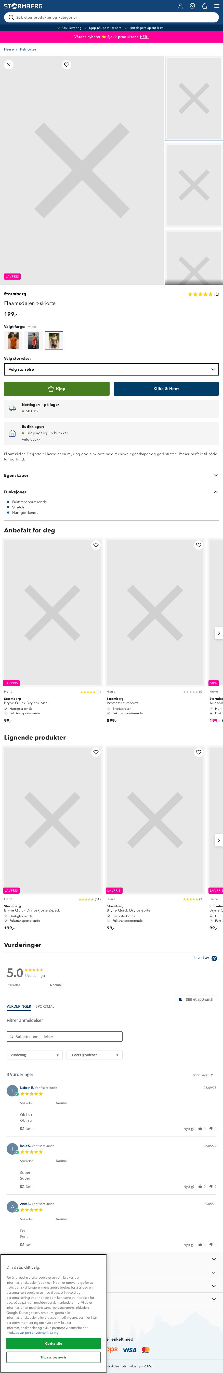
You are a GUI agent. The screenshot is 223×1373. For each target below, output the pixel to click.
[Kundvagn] (205, 6)
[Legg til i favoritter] (66, 64)
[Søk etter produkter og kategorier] (112, 17)
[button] (28, 1128)
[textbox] (215, 1077)
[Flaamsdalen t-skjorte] (13, 340)
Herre (9, 49)
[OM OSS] (111, 1272)
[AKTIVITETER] (111, 1299)
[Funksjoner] (111, 492)
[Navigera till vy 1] (194, 98)
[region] (53, 1313)
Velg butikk (31, 439)
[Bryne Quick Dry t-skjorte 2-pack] (52, 840)
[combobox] (35, 1055)
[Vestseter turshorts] (155, 633)
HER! (144, 37)
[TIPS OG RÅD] (111, 1285)
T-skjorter (28, 49)
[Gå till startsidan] (23, 6)
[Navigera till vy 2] (194, 185)
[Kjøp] (57, 389)
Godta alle (53, 1343)
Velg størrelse (112, 369)
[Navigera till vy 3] (194, 272)
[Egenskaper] (111, 475)
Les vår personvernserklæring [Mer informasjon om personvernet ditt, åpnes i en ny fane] (36, 1332)
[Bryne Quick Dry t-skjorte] (52, 633)
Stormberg (15, 293)
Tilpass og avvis (54, 1357)
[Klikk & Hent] (166, 389)
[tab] (196, 999)
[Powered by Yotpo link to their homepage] (206, 959)
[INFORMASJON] (111, 1259)
